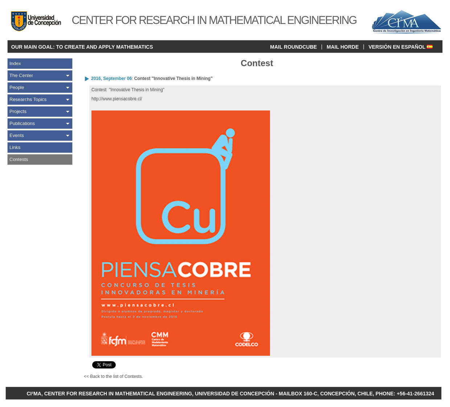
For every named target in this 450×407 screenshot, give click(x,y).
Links (14, 147)
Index (15, 63)
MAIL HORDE (343, 47)
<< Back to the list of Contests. (113, 376)
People (16, 87)
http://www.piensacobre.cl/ (116, 98)
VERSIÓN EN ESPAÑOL (400, 47)
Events (16, 135)
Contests (18, 159)
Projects (17, 111)
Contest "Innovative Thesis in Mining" (173, 78)
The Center (21, 75)
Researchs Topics (27, 99)
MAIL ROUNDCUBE (293, 47)
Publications (22, 123)
